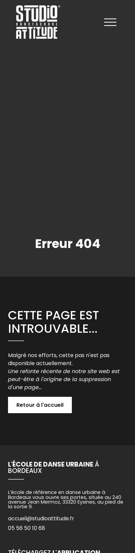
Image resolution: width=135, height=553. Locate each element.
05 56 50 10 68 (26, 528)
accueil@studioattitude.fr (41, 518)
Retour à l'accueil (39, 405)
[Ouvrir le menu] (110, 23)
